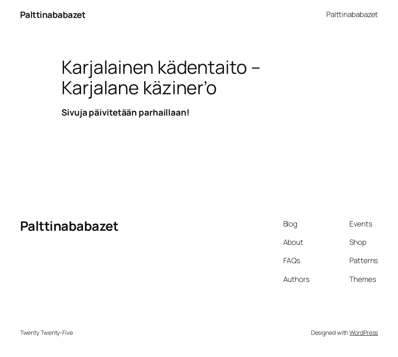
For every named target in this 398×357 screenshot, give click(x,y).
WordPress (363, 332)
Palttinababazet (53, 14)
